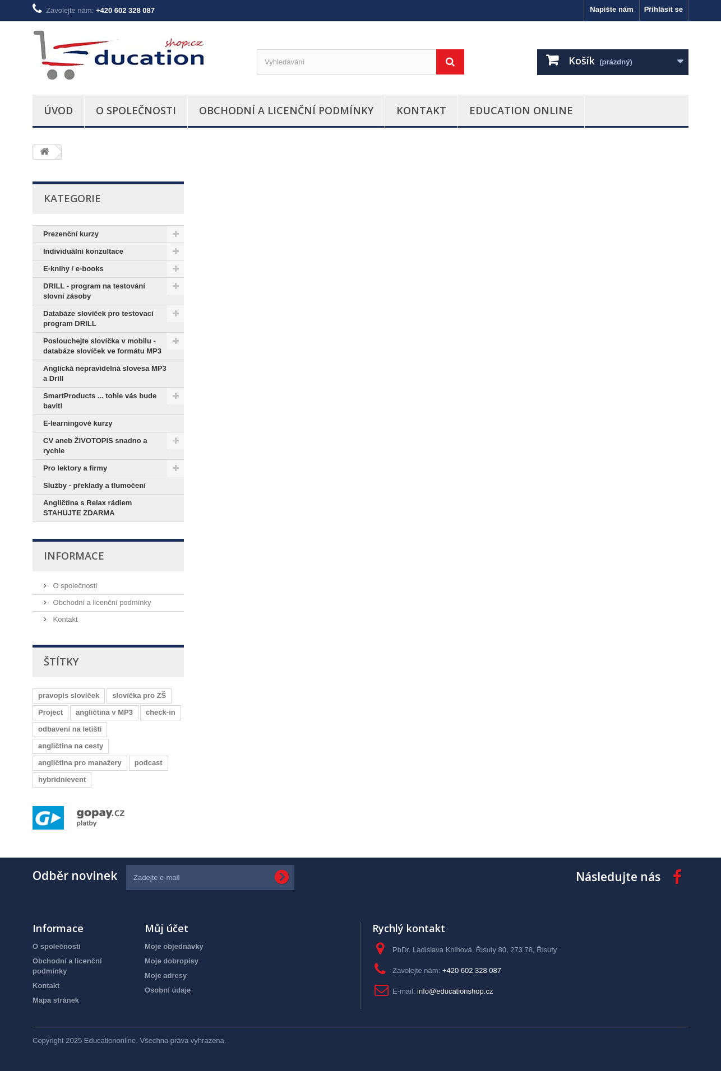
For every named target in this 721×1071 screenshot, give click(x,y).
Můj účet (166, 928)
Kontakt (421, 110)
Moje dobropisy (171, 961)
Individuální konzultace (83, 251)
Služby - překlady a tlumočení (94, 485)
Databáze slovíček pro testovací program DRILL (98, 318)
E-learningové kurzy (78, 423)
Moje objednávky (174, 946)
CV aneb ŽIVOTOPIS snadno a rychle (95, 445)
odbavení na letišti (69, 729)
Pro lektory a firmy (75, 468)
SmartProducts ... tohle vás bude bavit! (99, 401)
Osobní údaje (168, 990)
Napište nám (611, 9)
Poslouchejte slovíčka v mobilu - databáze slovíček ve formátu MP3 (102, 346)
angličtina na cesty (70, 746)
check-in (160, 712)
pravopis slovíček (68, 695)
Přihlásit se (663, 9)
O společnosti (136, 110)
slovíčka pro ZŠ (139, 695)
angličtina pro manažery (80, 762)
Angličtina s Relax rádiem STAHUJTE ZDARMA (87, 508)
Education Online (521, 110)
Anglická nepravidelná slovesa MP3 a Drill (105, 373)
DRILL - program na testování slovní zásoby (94, 291)
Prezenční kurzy (71, 234)
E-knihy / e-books (73, 268)
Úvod (58, 110)
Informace (74, 555)
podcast (149, 762)
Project (50, 712)
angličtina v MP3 (104, 712)
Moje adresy (166, 975)
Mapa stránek (56, 1000)
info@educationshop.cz (455, 991)
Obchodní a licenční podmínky (286, 110)
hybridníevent (62, 779)
